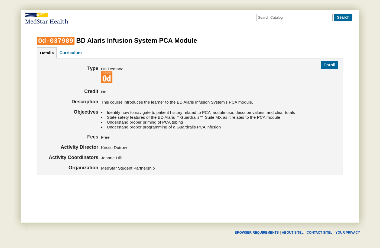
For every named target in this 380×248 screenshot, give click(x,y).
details (47, 53)
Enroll (329, 64)
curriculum (70, 52)
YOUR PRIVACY (348, 232)
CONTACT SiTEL (319, 232)
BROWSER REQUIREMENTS (257, 232)
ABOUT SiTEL (293, 232)
